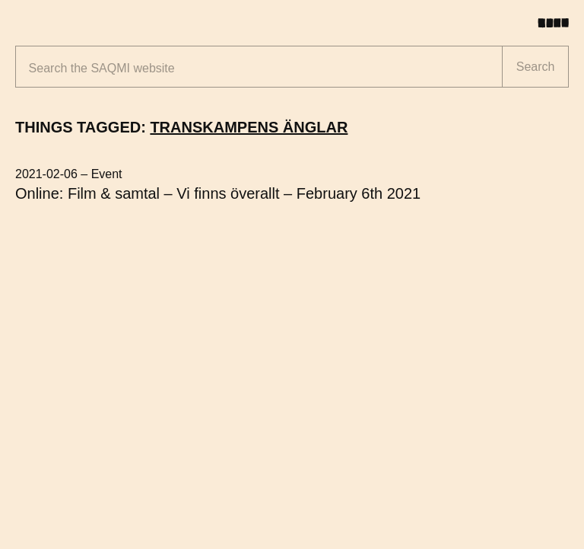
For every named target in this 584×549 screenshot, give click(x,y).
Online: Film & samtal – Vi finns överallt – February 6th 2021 (218, 193)
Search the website (102, 68)
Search (535, 66)
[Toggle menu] (559, 23)
